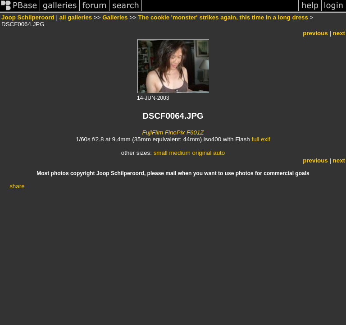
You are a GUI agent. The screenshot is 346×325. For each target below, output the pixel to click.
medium (179, 152)
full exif (260, 139)
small (161, 152)
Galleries (114, 17)
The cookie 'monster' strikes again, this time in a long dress (223, 17)
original (202, 152)
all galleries (75, 17)
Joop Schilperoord (28, 17)
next (339, 33)
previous (315, 33)
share (16, 186)
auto (219, 152)
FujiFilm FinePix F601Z (173, 132)
